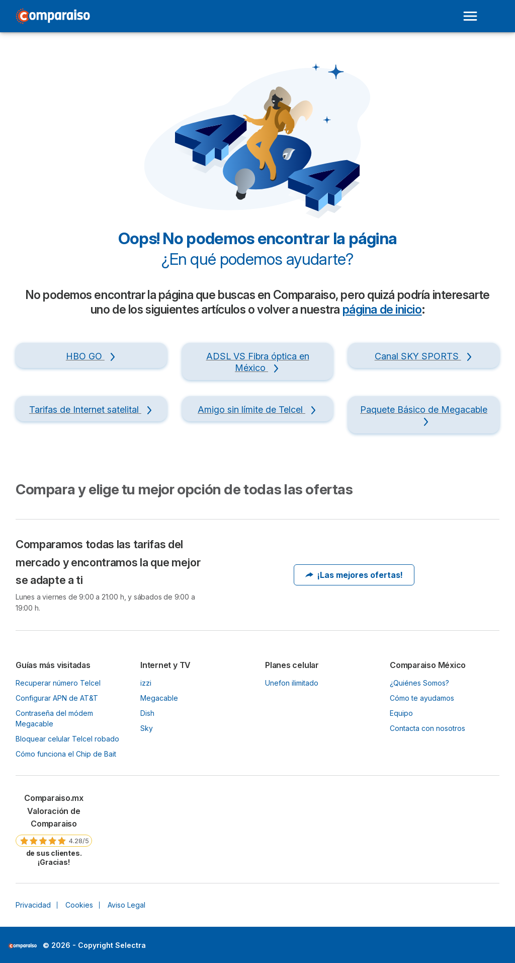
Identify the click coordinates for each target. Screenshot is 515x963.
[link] (54, 829)
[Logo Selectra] (53, 16)
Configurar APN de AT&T (57, 698)
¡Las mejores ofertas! (354, 575)
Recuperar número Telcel (58, 683)
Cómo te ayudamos (422, 698)
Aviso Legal (126, 905)
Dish (147, 713)
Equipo (401, 713)
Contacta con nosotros (427, 728)
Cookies (79, 905)
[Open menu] (470, 16)
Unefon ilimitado (291, 683)
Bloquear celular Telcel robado (67, 738)
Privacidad (33, 905)
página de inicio (382, 310)
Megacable (159, 698)
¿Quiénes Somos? (419, 683)
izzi (145, 683)
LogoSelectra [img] (22, 945)
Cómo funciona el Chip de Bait (66, 754)
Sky (146, 728)
